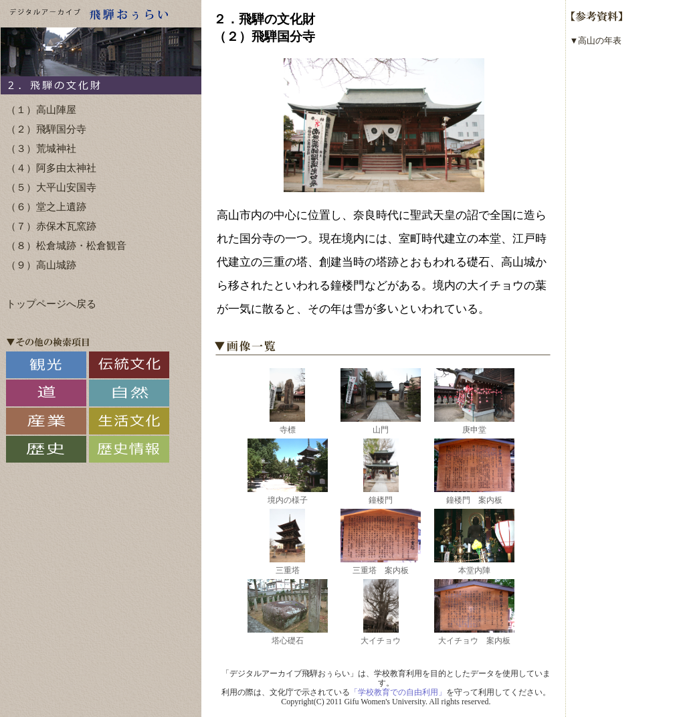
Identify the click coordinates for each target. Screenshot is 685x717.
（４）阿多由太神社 (51, 168)
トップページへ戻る (51, 304)
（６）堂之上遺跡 (46, 207)
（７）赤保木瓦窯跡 (51, 226)
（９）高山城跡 (41, 265)
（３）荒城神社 (41, 148)
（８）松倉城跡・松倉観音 (66, 245)
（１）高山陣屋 (41, 109)
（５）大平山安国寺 (51, 187)
